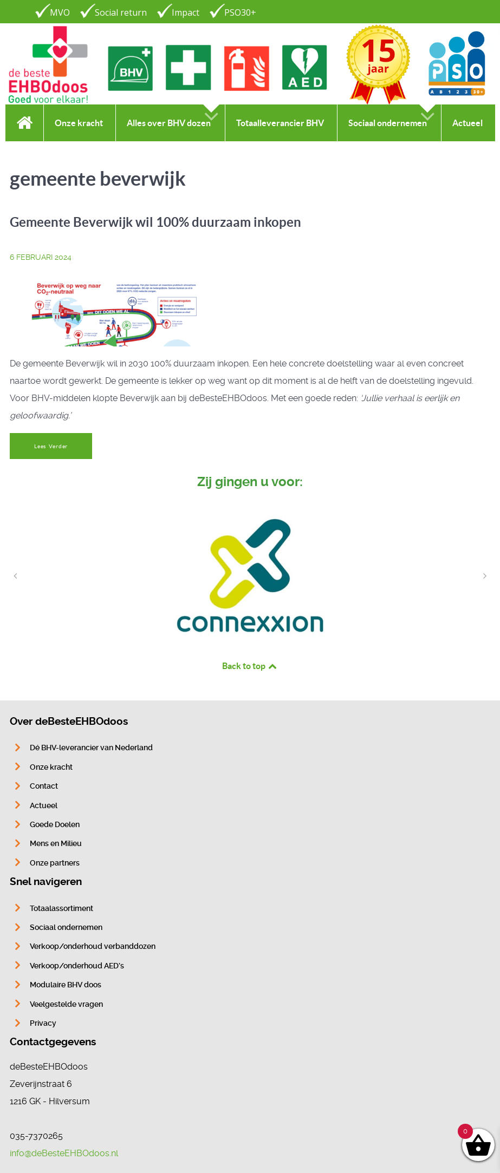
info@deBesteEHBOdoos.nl (64, 1153)
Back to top (250, 666)
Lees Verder (51, 446)
